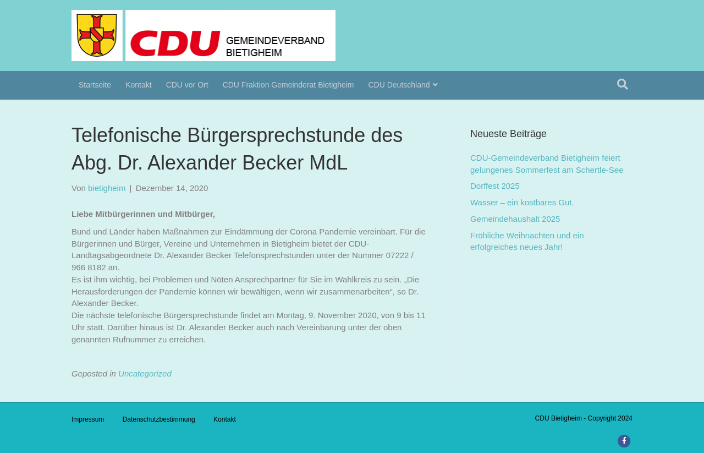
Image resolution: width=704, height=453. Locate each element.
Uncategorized (145, 373)
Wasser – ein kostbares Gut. (522, 202)
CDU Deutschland (399, 84)
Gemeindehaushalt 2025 (515, 218)
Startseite (95, 84)
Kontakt (138, 84)
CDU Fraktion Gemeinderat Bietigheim (288, 84)
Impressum (88, 419)
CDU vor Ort (187, 84)
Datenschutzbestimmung (159, 419)
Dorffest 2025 (495, 185)
